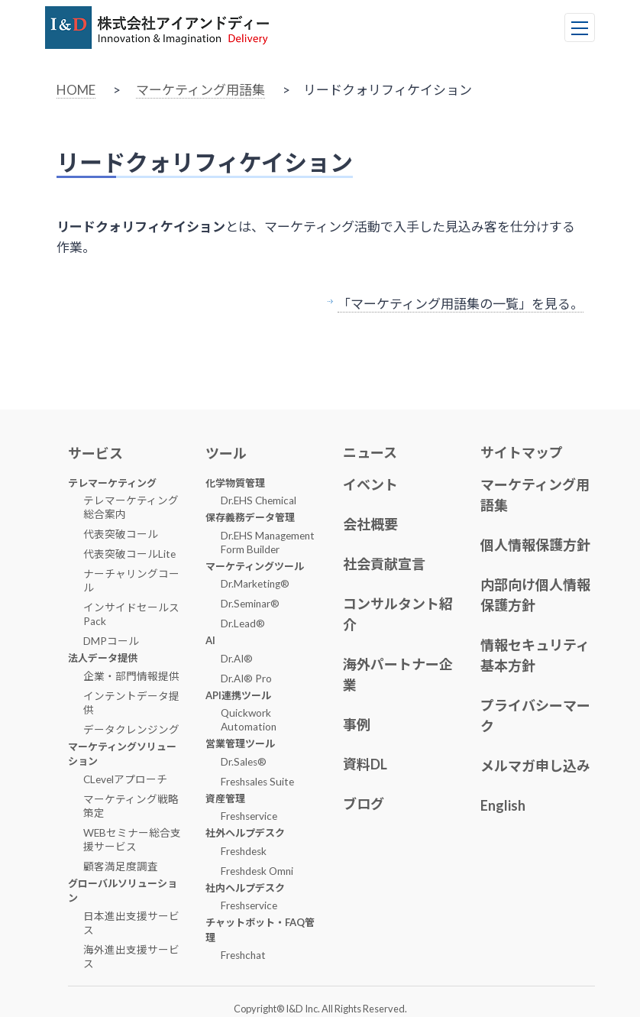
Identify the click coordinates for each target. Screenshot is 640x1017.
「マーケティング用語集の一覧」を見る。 (460, 304)
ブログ (363, 803)
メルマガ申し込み (535, 765)
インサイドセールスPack (131, 614)
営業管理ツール (240, 743)
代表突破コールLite (129, 554)
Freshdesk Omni (257, 871)
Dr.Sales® (244, 762)
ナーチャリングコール (131, 581)
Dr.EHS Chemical (258, 500)
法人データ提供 (102, 658)
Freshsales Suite (257, 782)
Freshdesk (244, 851)
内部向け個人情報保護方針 (535, 595)
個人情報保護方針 (535, 544)
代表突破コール (120, 534)
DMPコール (111, 641)
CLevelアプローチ (125, 779)
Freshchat (243, 955)
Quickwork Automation (248, 720)
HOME (76, 90)
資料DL (365, 764)
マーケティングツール (254, 566)
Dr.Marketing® (255, 584)
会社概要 (370, 524)
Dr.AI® (237, 659)
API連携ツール (238, 695)
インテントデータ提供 (131, 703)
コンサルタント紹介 (398, 614)
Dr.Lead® (243, 623)
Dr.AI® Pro (246, 678)
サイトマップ (521, 452)
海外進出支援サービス (131, 957)
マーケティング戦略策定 (131, 806)
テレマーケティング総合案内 (131, 507)
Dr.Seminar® (250, 604)
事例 (356, 724)
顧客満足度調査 (120, 866)
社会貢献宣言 (384, 563)
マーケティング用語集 (200, 90)
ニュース (370, 452)
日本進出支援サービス (131, 923)
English (502, 805)
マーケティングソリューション (122, 754)
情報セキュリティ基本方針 (535, 655)
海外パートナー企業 (398, 674)
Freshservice (249, 816)
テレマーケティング (112, 483)
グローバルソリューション (122, 891)
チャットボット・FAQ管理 (260, 930)
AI (210, 640)
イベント (370, 484)
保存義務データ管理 (250, 517)
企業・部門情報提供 (131, 676)
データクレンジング (131, 730)
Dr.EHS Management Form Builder (268, 542)
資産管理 (225, 798)
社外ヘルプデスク (245, 833)
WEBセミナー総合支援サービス (132, 840)
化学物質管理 (235, 483)
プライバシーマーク (535, 715)
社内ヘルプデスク (245, 888)
